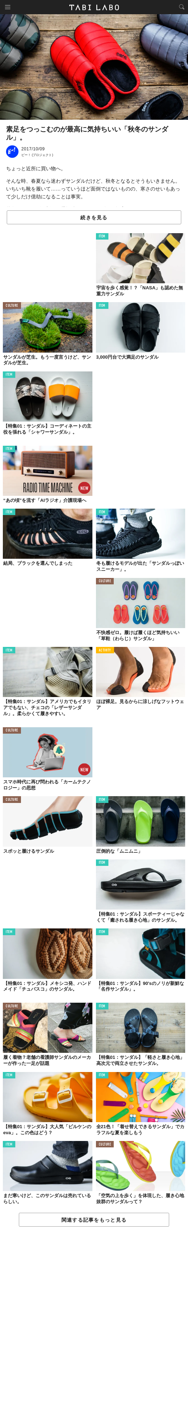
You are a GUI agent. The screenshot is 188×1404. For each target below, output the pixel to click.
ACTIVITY (105, 651)
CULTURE (12, 306)
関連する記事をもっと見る (94, 1220)
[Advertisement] (94, 1315)
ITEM (102, 237)
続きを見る (93, 217)
